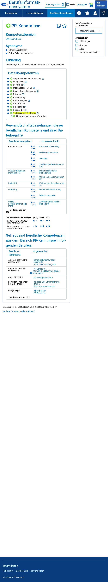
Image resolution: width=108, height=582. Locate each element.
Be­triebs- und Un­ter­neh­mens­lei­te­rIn (47, 283)
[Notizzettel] (59, 25)
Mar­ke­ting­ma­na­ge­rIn (43, 278)
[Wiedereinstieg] (95, 13)
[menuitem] (11, 13)
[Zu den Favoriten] (87, 13)
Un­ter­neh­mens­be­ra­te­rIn (44, 286)
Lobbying (12, 189)
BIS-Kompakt (101, 4)
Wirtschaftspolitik (47, 195)
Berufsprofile (11, 13)
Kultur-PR (12, 183)
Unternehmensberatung (50, 189)
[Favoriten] (64, 25)
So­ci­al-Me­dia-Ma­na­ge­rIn (45, 264)
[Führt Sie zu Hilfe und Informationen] (79, 13)
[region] (36, 36)
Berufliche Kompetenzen (61, 13)
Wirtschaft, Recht (14, 39)
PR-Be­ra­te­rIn (39, 269)
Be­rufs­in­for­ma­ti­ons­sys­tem (24, 4)
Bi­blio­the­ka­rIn (40, 291)
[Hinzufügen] (8, 25)
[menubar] (50, 13)
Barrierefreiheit (37, 571)
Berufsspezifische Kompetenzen (84, 30)
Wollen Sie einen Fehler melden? (19, 311)
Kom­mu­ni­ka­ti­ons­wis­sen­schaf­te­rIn (45, 261)
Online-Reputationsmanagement (17, 204)
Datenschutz (22, 571)
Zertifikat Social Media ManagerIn (49, 203)
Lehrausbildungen (34, 13)
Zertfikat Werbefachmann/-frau (51, 165)
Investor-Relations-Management (16, 172)
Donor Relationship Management (48, 172)
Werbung (43, 158)
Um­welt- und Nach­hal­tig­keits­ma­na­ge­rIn (46, 272)
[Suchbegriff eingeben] (53, 4)
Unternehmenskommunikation (51, 178)
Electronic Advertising (49, 146)
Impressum (8, 571)
